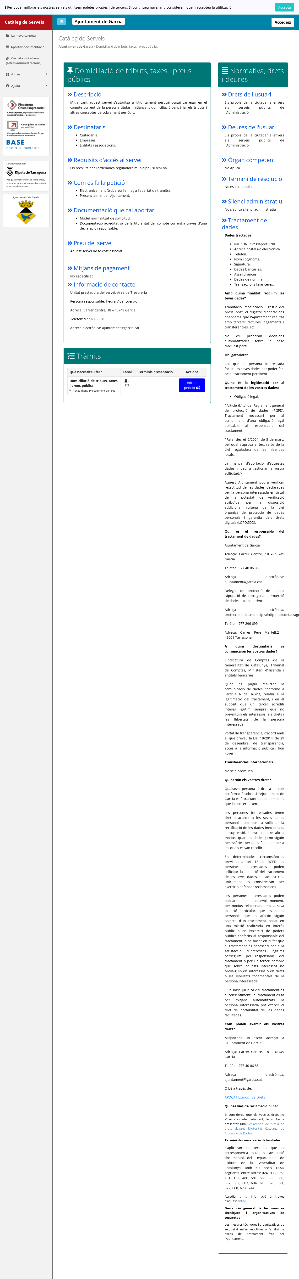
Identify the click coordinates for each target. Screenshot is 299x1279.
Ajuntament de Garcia (76, 46)
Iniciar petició (192, 385)
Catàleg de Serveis (24, 22)
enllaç (242, 1201)
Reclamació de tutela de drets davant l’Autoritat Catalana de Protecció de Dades (254, 1128)
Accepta (284, 7)
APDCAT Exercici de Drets (245, 1097)
